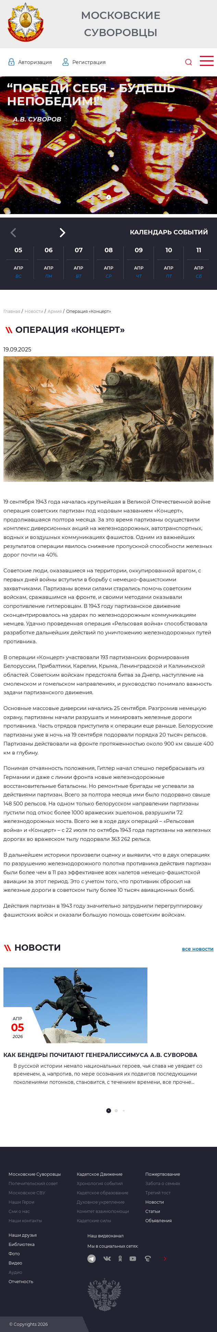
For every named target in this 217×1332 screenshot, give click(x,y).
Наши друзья (23, 1235)
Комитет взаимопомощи (103, 1211)
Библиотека (22, 1245)
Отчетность (21, 1282)
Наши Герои (21, 1202)
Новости (154, 1202)
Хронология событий (100, 1184)
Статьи (152, 1211)
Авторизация (35, 62)
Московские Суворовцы (120, 24)
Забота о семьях (162, 1184)
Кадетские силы (94, 1221)
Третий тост (158, 1193)
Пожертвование (162, 1174)
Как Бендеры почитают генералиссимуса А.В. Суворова (100, 1055)
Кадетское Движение (99, 1174)
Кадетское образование (102, 1193)
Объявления (158, 1221)
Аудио (15, 1272)
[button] (108, 197)
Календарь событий (169, 232)
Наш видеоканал (105, 1235)
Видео (15, 1263)
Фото (14, 1254)
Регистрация (89, 62)
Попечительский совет (33, 1184)
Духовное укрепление (100, 1202)
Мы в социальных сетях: (112, 1246)
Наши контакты (25, 1221)
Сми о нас (19, 1211)
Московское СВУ (27, 1193)
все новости (198, 949)
